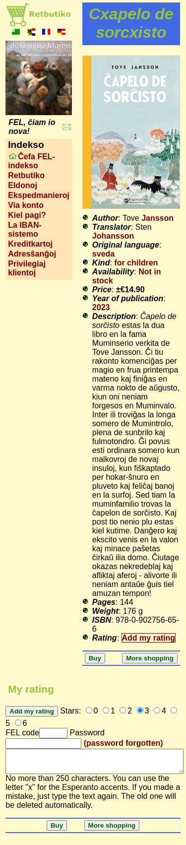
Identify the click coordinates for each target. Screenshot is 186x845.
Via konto (26, 205)
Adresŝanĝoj (32, 254)
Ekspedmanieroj (38, 195)
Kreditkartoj (30, 244)
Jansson (157, 218)
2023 (101, 307)
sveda (103, 254)
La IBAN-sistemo (25, 229)
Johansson (113, 236)
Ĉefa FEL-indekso (31, 161)
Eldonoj (22, 185)
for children (136, 263)
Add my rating (149, 638)
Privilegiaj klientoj (27, 268)
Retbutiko (26, 175)
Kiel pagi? (27, 215)
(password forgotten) (123, 743)
